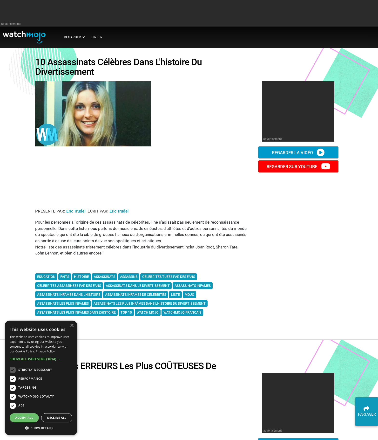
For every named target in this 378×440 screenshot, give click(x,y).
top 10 (126, 314)
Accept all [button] (24, 418)
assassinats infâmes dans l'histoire (68, 296)
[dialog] (41, 378)
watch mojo (148, 314)
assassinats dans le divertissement (138, 287)
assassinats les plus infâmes (63, 305)
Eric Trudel (76, 212)
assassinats (104, 278)
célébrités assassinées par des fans (69, 287)
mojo (189, 296)
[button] (41, 358)
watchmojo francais (182, 314)
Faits (64, 278)
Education (46, 278)
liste (175, 296)
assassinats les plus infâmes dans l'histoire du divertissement (150, 305)
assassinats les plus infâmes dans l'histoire (76, 314)
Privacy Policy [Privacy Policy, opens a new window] (45, 351)
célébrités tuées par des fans (168, 278)
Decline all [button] (57, 418)
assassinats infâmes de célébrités (135, 296)
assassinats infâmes (193, 287)
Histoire (81, 278)
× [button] (72, 326)
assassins (128, 278)
